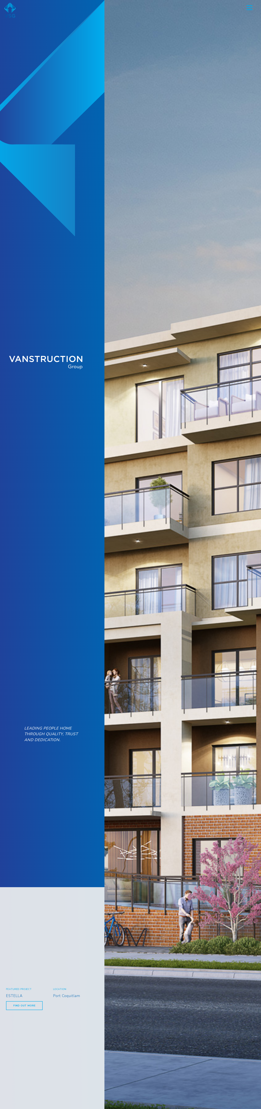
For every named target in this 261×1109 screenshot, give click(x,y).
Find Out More (24, 1005)
